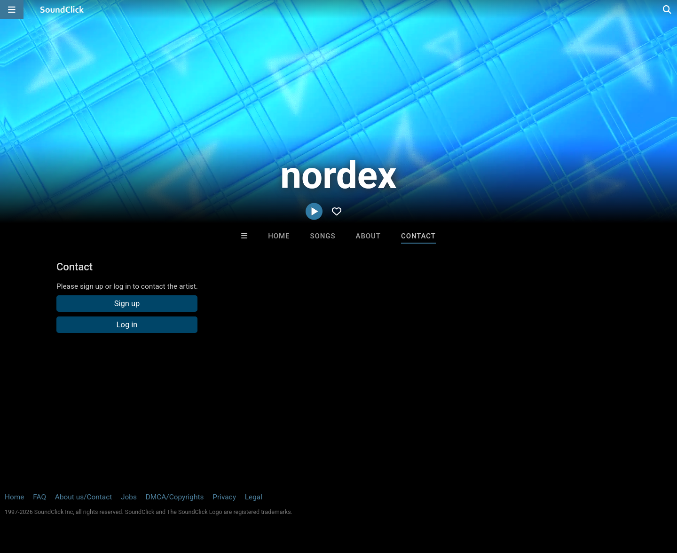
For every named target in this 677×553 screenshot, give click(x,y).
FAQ (39, 497)
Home (279, 236)
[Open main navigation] (12, 9)
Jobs (129, 497)
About (368, 236)
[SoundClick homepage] (62, 9)
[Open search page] (667, 9)
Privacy (224, 497)
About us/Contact (83, 497)
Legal (253, 497)
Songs (323, 236)
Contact (418, 236)
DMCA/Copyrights (175, 497)
